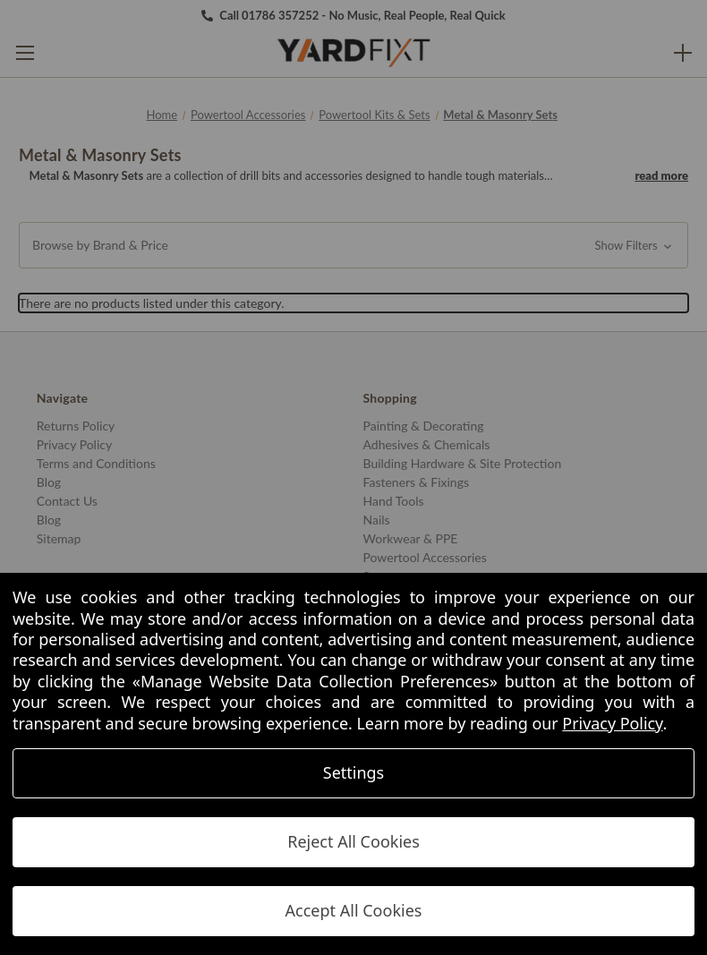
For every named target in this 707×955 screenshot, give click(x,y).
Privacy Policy (612, 723)
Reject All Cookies (353, 841)
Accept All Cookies (353, 910)
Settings (354, 772)
